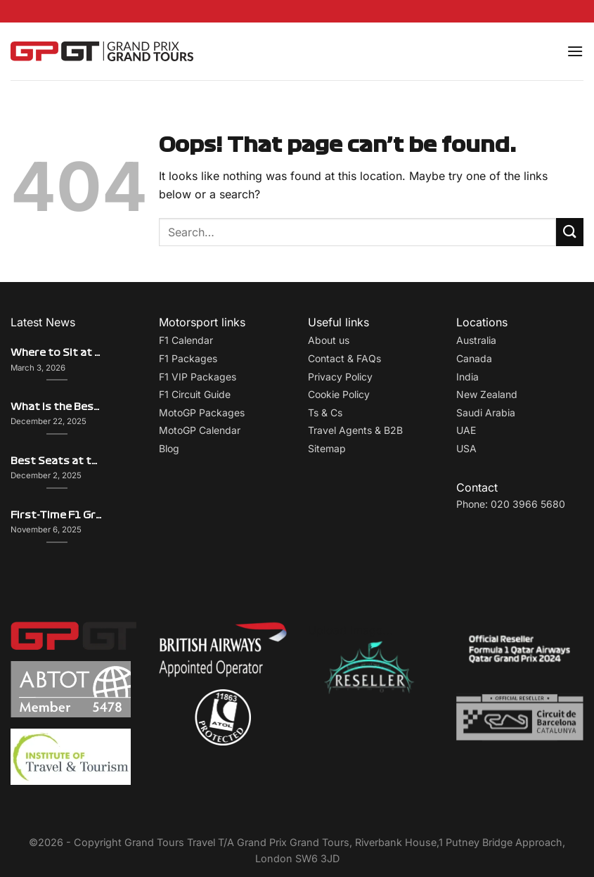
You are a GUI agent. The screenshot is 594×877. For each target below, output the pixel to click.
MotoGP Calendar (199, 430)
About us (328, 340)
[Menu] (575, 51)
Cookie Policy (339, 394)
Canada (474, 358)
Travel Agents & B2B (355, 430)
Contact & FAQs (344, 358)
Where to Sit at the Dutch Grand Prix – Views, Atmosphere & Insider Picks (57, 352)
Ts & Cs (325, 412)
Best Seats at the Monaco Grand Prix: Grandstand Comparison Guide (57, 461)
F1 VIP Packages (197, 377)
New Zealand (486, 394)
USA (466, 448)
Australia (476, 340)
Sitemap (327, 448)
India (467, 377)
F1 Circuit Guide (195, 394)
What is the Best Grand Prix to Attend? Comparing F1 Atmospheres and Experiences (57, 406)
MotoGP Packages (202, 412)
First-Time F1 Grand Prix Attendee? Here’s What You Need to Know (57, 515)
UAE (466, 430)
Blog (169, 448)
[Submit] (569, 231)
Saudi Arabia (485, 412)
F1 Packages (188, 358)
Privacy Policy (340, 377)
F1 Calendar (186, 340)
